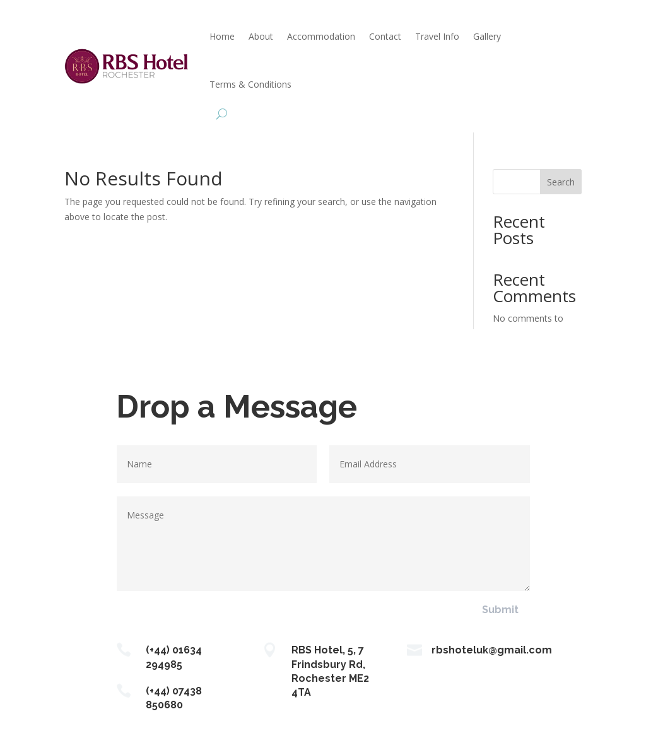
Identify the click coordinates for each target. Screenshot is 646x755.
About (261, 36)
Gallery (487, 36)
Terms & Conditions (250, 84)
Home (222, 36)
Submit (500, 610)
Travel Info (437, 36)
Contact (385, 36)
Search (561, 182)
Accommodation (321, 36)
